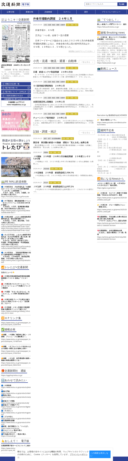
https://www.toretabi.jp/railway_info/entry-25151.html (15, 312)
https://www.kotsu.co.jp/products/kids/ (16, 418)
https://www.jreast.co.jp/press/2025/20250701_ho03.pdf (112, 210)
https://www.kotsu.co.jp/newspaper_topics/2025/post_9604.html (15, 364)
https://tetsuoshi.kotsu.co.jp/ (108, 27)
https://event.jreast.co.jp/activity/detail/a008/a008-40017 (15, 211)
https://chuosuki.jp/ (8, 436)
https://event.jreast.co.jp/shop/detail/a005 (15, 261)
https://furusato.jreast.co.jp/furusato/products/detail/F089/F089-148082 (15, 247)
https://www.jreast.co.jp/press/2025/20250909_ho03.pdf (112, 199)
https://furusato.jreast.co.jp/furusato (15, 196)
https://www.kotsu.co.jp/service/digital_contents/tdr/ (15, 408)
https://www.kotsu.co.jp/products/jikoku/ (16, 388)
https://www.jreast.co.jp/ (106, 63)
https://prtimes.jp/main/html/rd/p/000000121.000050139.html (111, 224)
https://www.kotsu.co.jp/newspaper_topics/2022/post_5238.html (15, 324)
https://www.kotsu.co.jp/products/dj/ (15, 403)
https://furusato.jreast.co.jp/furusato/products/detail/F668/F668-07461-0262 (15, 229)
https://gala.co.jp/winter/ (106, 188)
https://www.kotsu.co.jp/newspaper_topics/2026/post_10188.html (15, 340)
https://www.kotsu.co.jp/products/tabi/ (16, 393)
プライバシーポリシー (60, 456)
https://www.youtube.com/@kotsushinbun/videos (111, 123)
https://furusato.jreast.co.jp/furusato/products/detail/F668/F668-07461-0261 (15, 225)
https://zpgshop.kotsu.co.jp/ (11, 375)
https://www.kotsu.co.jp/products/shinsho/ (15, 423)
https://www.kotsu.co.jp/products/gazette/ (16, 414)
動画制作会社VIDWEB (118, 115)
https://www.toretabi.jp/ (10, 428)
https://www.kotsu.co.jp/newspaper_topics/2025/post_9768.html (15, 352)
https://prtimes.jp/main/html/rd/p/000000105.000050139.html (111, 238)
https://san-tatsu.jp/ (8, 432)
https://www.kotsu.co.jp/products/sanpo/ (16, 398)
